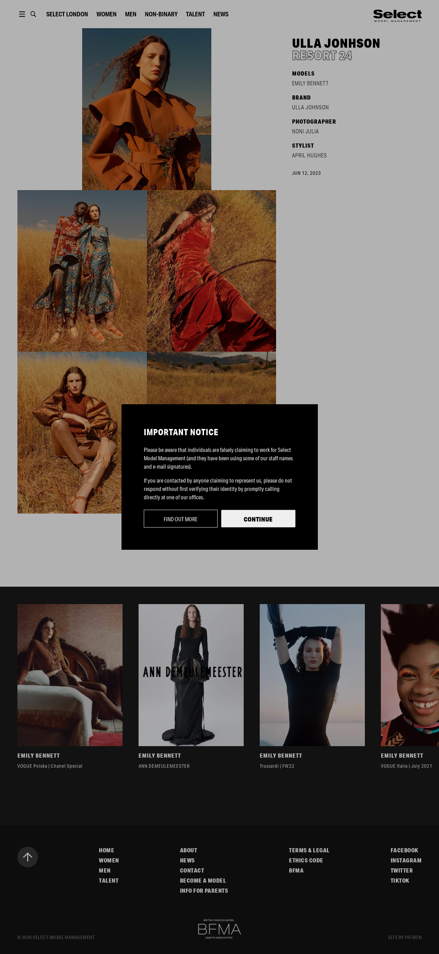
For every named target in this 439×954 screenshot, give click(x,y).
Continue (258, 519)
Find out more (181, 519)
